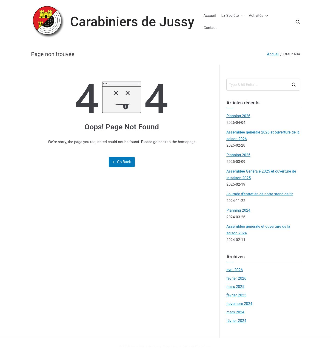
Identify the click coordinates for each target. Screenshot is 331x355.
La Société (232, 15)
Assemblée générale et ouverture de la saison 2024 (258, 229)
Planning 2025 (238, 155)
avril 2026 (234, 270)
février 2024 (236, 320)
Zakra (186, 346)
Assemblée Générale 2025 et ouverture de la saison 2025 (261, 174)
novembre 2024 (239, 303)
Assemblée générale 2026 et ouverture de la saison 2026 (263, 135)
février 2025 (236, 295)
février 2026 (236, 278)
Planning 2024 (238, 210)
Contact (210, 28)
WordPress (203, 346)
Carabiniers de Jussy (132, 21)
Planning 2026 (238, 116)
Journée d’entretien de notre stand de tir (259, 194)
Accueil (209, 15)
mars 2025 (235, 286)
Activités (258, 15)
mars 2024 (235, 312)
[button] (241, 15)
